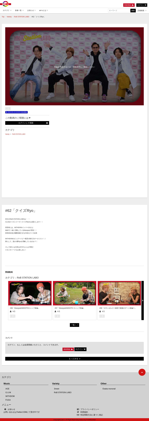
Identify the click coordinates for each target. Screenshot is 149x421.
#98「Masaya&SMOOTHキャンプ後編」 (25, 308)
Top (3, 17)
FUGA (8, 400)
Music (7, 383)
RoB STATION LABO (21, 17)
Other (104, 383)
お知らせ (31, 10)
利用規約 (83, 412)
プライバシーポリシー (88, 409)
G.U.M (8, 392)
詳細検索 (142, 10)
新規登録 (129, 5)
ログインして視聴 (33, 123)
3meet (56, 389)
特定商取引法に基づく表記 (90, 415)
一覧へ (74, 325)
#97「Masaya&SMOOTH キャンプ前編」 (70, 308)
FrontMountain (91, 420)
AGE (7, 389)
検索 (133, 10)
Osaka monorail (108, 389)
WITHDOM (10, 396)
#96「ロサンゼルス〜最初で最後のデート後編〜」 (117, 308)
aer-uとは (43, 10)
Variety (9, 17)
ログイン (141, 5)
